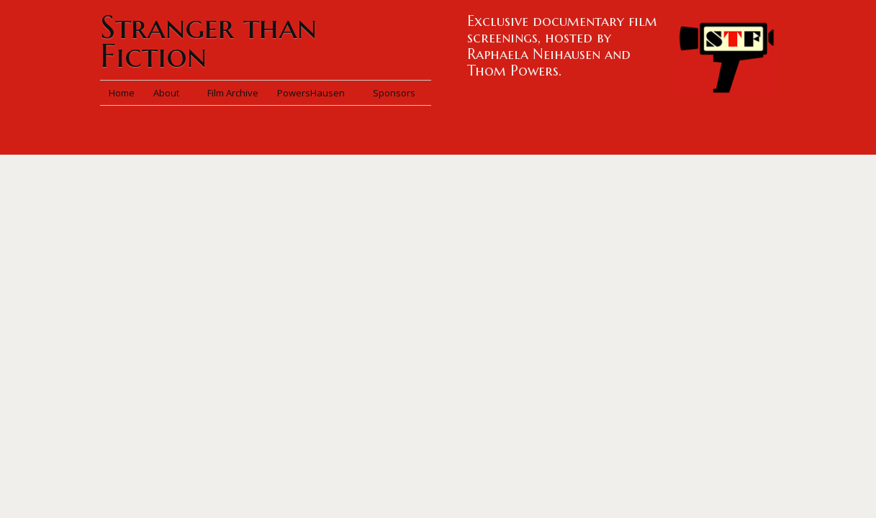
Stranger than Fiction (208, 41)
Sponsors (394, 92)
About (171, 92)
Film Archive (232, 92)
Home (122, 92)
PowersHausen (315, 92)
